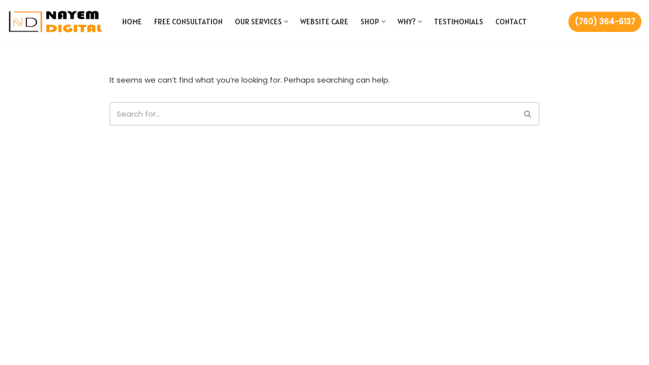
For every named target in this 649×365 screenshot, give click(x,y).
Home (132, 21)
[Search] (313, 114)
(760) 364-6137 (604, 21)
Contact (511, 21)
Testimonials (458, 21)
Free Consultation (188, 21)
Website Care (324, 21)
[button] (286, 21)
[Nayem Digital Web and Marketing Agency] (55, 21)
